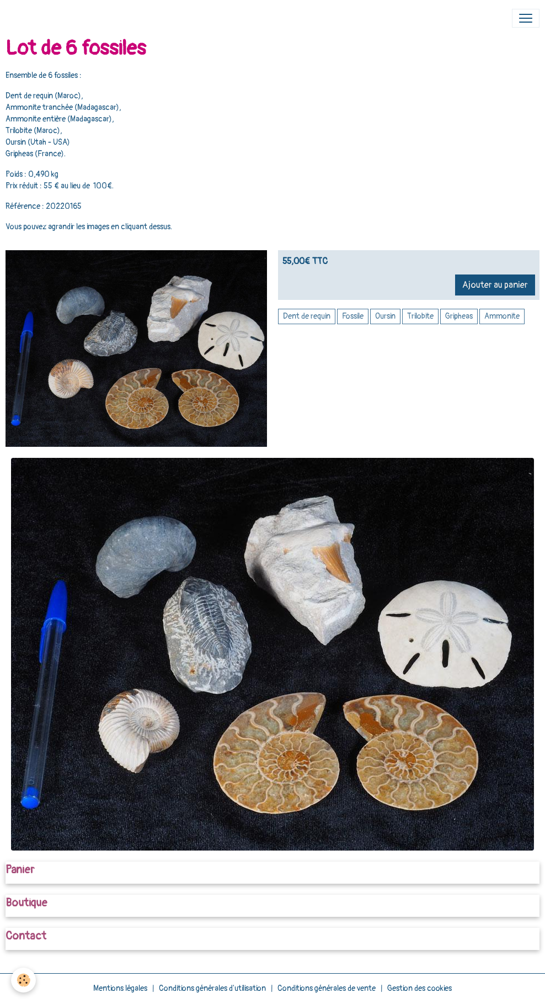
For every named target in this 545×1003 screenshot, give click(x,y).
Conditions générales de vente (326, 988)
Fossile (353, 316)
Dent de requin (306, 316)
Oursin (385, 316)
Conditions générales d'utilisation (212, 988)
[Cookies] (23, 980)
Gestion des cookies (419, 988)
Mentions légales (120, 988)
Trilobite (420, 316)
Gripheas (459, 316)
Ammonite (502, 316)
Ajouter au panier (495, 285)
